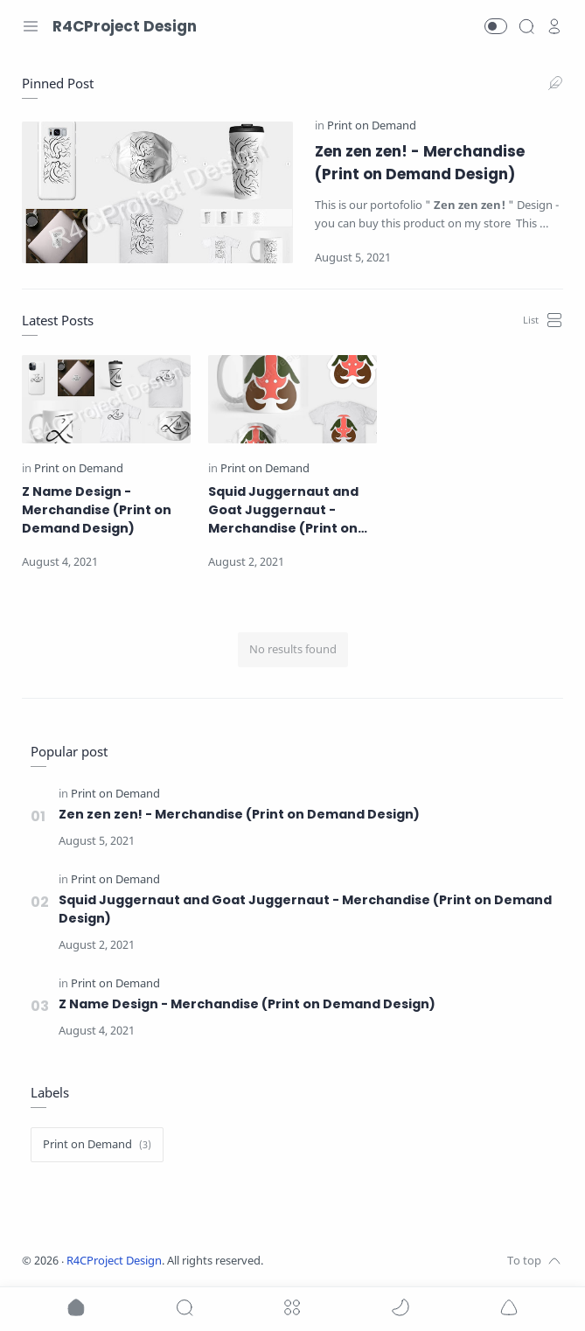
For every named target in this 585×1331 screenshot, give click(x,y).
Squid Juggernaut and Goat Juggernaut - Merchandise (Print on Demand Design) (283, 510)
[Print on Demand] (371, 125)
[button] (495, 26)
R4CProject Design (114, 1260)
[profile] (554, 26)
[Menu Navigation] (30, 26)
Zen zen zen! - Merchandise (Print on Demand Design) (420, 163)
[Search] (526, 26)
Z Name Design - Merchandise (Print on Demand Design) (96, 510)
